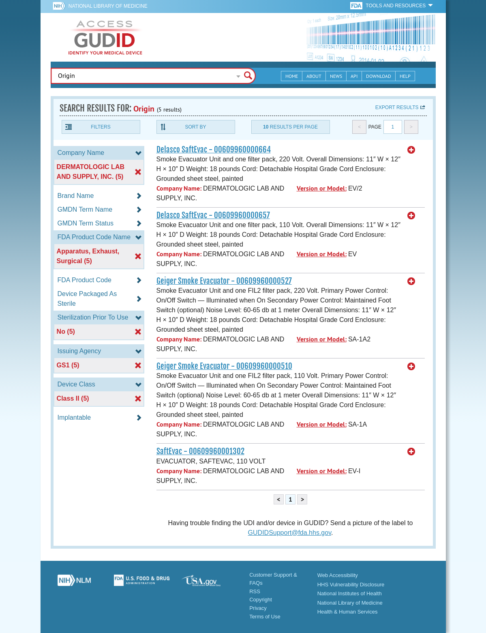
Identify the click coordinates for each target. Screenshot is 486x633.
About (313, 76)
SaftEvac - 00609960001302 (200, 451)
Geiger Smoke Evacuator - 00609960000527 (224, 281)
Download (378, 76)
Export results (397, 107)
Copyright (260, 600)
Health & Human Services (347, 612)
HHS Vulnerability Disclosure (351, 585)
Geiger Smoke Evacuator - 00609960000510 (224, 366)
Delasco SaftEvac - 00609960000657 (213, 215)
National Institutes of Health (349, 593)
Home (291, 76)
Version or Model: (322, 188)
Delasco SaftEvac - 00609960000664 (213, 149)
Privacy (258, 608)
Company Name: (178, 188)
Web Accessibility (337, 575)
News (336, 76)
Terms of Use (264, 617)
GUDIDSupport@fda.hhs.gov (289, 532)
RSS (254, 591)
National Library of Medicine (108, 6)
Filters (100, 127)
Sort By (195, 127)
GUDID (105, 37)
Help (405, 76)
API (354, 76)
